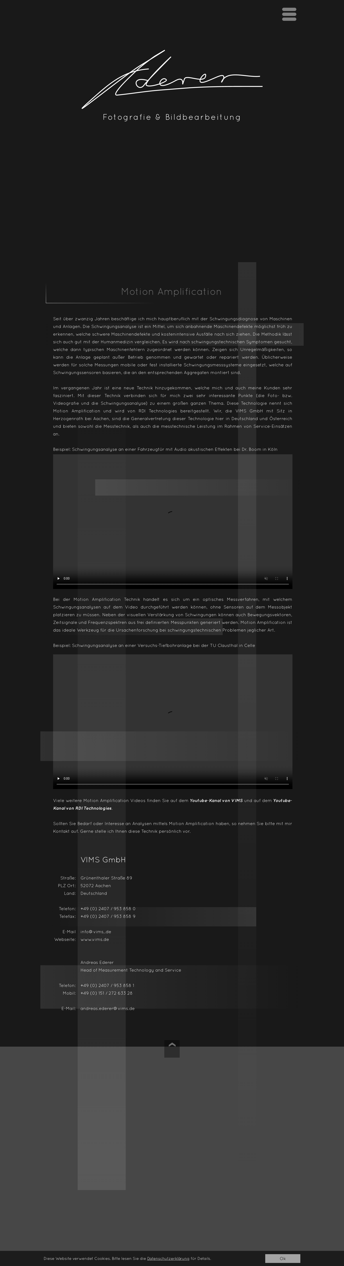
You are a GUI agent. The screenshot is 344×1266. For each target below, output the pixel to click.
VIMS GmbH (249, 410)
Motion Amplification (76, 410)
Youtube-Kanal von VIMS (216, 800)
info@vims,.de (96, 931)
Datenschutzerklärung (168, 1258)
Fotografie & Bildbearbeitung (172, 117)
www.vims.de (95, 939)
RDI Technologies (158, 410)
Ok (283, 1258)
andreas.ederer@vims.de (108, 1008)
